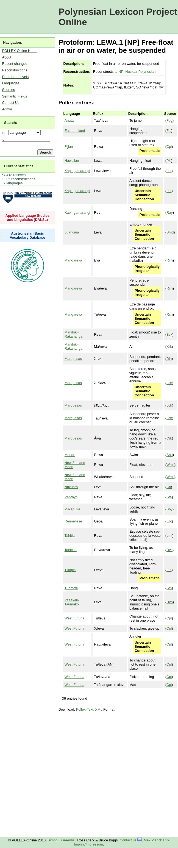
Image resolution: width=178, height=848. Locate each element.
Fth (169, 570)
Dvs (169, 550)
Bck (169, 334)
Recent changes (14, 64)
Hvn (169, 602)
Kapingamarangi (77, 171)
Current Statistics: (19, 166)
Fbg (169, 120)
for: (4, 139)
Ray (169, 212)
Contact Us (10, 103)
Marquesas (73, 359)
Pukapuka (72, 509)
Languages (10, 83)
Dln (169, 359)
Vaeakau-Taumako (72, 602)
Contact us (131, 840)
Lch (169, 383)
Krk (169, 346)
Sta (169, 497)
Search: (10, 123)
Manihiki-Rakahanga (73, 334)
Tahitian (71, 535)
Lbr (169, 171)
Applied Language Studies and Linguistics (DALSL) (27, 217)
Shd (169, 455)
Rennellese (73, 521)
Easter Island (75, 131)
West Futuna (74, 618)
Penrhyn (71, 497)
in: (4, 132)
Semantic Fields (14, 96)
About (6, 57)
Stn (169, 588)
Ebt (169, 521)
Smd (170, 232)
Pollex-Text (84, 709)
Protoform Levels (15, 77)
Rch (169, 260)
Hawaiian (72, 161)
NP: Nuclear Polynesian (136, 71)
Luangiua (72, 232)
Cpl (169, 146)
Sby (169, 509)
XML (98, 709)
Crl (168, 487)
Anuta (69, 120)
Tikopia (70, 570)
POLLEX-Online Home (19, 51)
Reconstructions (14, 70)
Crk (169, 438)
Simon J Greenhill (61, 840)
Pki (168, 161)
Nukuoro (71, 487)
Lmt (169, 535)
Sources (8, 90)
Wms (170, 465)
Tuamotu (71, 588)
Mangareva (73, 260)
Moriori (70, 455)
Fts (168, 131)
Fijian (69, 146)
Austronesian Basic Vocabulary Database (27, 235)
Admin (7, 109)
